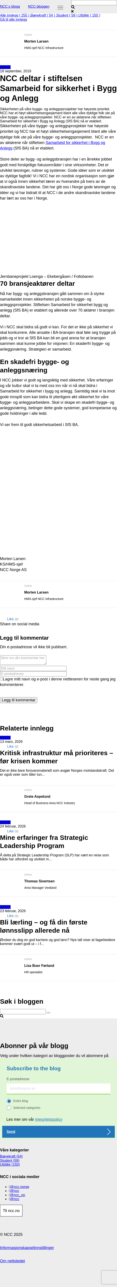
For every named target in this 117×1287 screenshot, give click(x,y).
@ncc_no (17, 1195)
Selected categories (26, 1108)
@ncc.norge (19, 1187)
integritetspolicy (48, 1119)
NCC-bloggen (38, 6)
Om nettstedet (12, 1261)
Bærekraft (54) (11, 1156)
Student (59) (9, 1160)
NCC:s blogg (10, 6)
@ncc (14, 1191)
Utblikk (5, 67)
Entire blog (20, 1101)
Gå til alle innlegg (13, 19)
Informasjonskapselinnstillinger (27, 1248)
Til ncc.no (11, 1211)
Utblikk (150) (10, 1164)
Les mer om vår (34, 1119)
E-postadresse (18, 1079)
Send (11, 1132)
